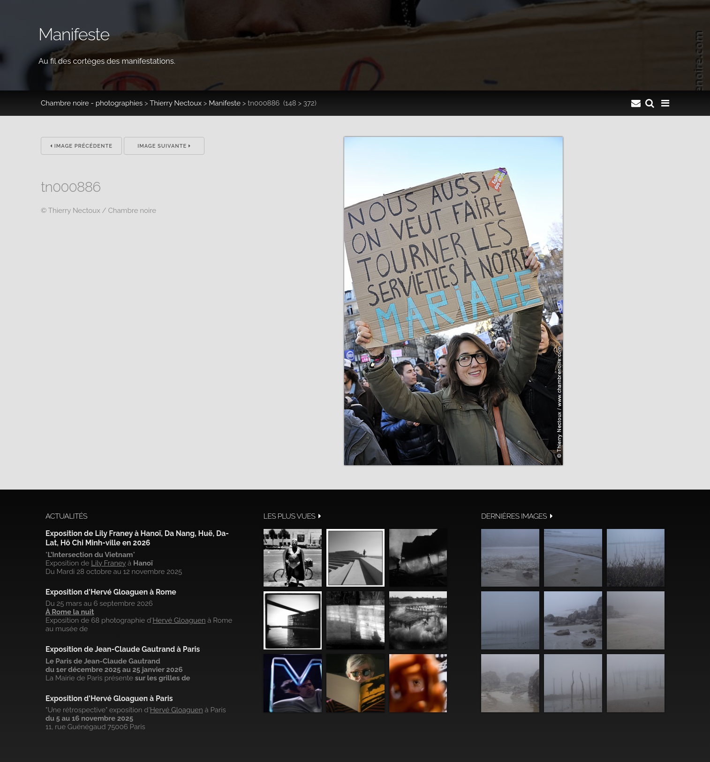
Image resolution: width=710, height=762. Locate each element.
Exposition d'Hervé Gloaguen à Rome (110, 592)
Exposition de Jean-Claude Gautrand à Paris (122, 649)
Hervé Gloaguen (178, 620)
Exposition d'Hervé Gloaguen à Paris (109, 698)
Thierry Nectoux (176, 103)
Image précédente (81, 146)
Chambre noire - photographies (92, 103)
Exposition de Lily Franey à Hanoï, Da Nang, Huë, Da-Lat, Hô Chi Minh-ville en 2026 (137, 538)
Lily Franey (108, 563)
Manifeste (225, 103)
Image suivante (164, 146)
